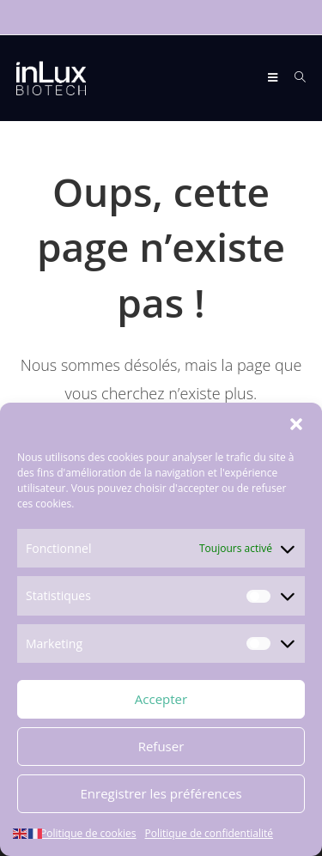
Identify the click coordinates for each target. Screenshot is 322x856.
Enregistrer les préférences (160, 793)
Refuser (161, 746)
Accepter (161, 698)
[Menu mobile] (274, 77)
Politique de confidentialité (209, 833)
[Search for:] (294, 77)
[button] (296, 424)
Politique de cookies (88, 833)
